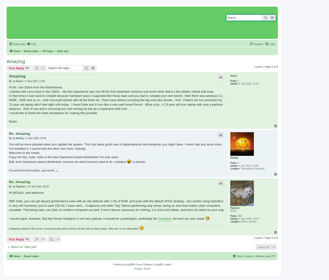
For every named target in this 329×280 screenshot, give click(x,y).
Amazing (16, 61)
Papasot (235, 208)
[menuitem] (31, 44)
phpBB (130, 264)
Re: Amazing (19, 134)
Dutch (233, 75)
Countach (164, 218)
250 (240, 216)
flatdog (234, 157)
